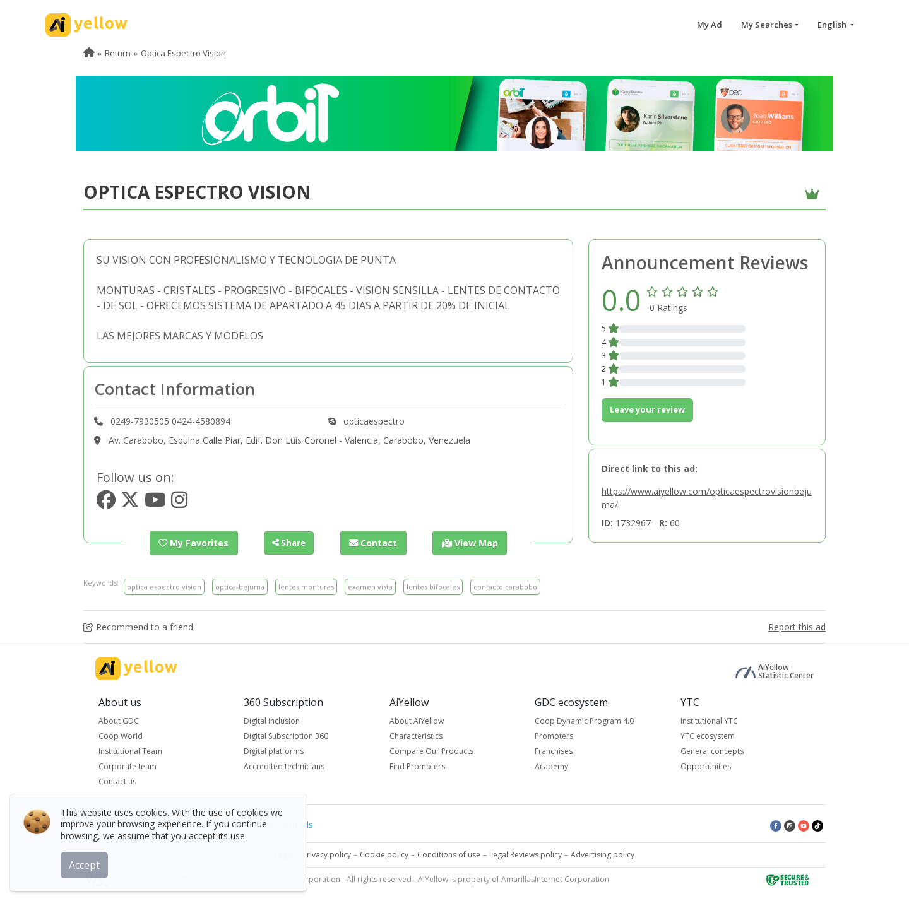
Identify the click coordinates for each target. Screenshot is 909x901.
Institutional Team (130, 750)
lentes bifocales (433, 586)
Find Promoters (417, 765)
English (832, 24)
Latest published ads (275, 824)
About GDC (118, 720)
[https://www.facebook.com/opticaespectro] (106, 503)
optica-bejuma (239, 586)
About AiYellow (416, 720)
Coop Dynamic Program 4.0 (584, 720)
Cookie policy (384, 854)
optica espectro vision (164, 586)
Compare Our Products (431, 750)
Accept (86, 862)
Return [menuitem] (118, 53)
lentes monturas (306, 586)
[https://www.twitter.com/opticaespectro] (130, 503)
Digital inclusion (272, 720)
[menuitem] (89, 53)
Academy (551, 765)
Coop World (120, 735)
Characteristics (416, 735)
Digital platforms (274, 750)
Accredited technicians (284, 765)
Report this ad (797, 626)
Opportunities (705, 765)
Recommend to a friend (138, 626)
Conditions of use (448, 854)
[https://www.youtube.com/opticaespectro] (155, 503)
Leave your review (647, 409)
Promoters (554, 735)
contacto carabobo (505, 586)
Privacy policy (326, 854)
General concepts (712, 750)
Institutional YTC (709, 720)
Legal (284, 854)
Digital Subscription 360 (286, 735)
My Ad (709, 24)
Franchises (554, 750)
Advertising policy (602, 854)
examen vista (370, 586)
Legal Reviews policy (525, 854)
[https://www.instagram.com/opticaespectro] (179, 503)
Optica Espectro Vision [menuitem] (183, 53)
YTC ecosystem (707, 735)
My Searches (766, 24)
